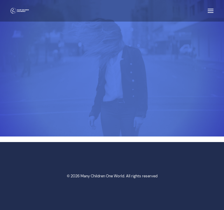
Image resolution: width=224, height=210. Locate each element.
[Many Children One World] (19, 11)
